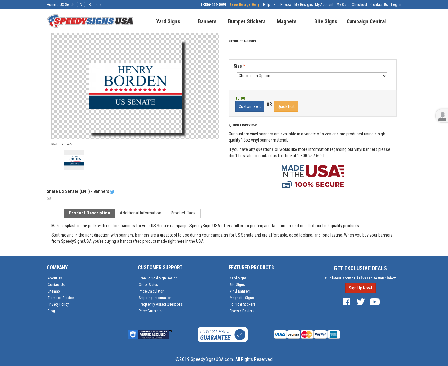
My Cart (343, 4)
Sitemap (54, 291)
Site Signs (237, 284)
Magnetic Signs (242, 297)
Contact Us (379, 4)
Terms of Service (61, 297)
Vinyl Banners (240, 291)
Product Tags (183, 213)
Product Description (89, 213)
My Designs (303, 4)
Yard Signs (238, 278)
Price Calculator (151, 291)
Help (267, 4)
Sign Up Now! (360, 287)
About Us (55, 278)
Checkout (359, 4)
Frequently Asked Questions (161, 304)
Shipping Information (155, 297)
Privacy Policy (58, 304)
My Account (324, 4)
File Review (283, 4)
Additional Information (140, 213)
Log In (396, 4)
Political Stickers (242, 304)
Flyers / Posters (242, 310)
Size (239, 65)
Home (51, 4)
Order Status (148, 284)
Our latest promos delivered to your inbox (360, 278)
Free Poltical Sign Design (158, 278)
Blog (51, 310)
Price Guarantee (151, 310)
